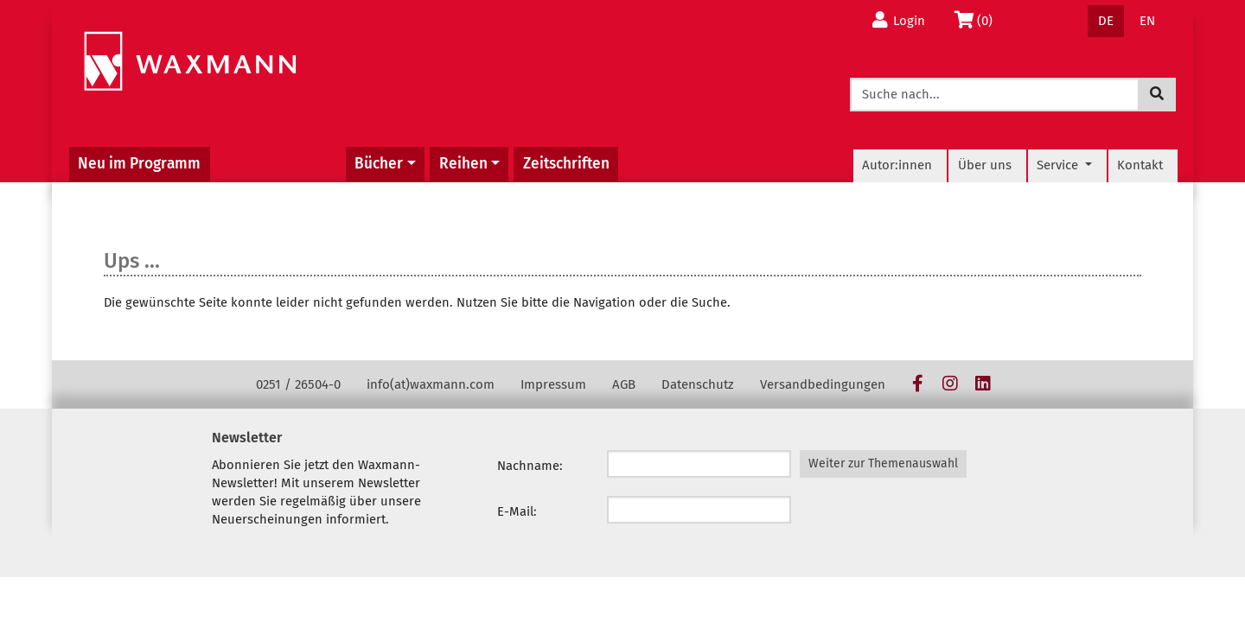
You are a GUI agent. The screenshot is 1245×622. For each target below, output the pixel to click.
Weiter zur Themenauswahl (883, 463)
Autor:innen (897, 165)
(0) (977, 20)
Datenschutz (697, 384)
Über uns (985, 165)
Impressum (553, 384)
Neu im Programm (139, 164)
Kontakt (1140, 165)
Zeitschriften (566, 164)
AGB (623, 384)
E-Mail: (517, 511)
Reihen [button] (463, 164)
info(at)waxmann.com (431, 384)
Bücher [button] (378, 164)
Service (1059, 165)
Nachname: (530, 465)
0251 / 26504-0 (298, 384)
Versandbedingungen (822, 384)
